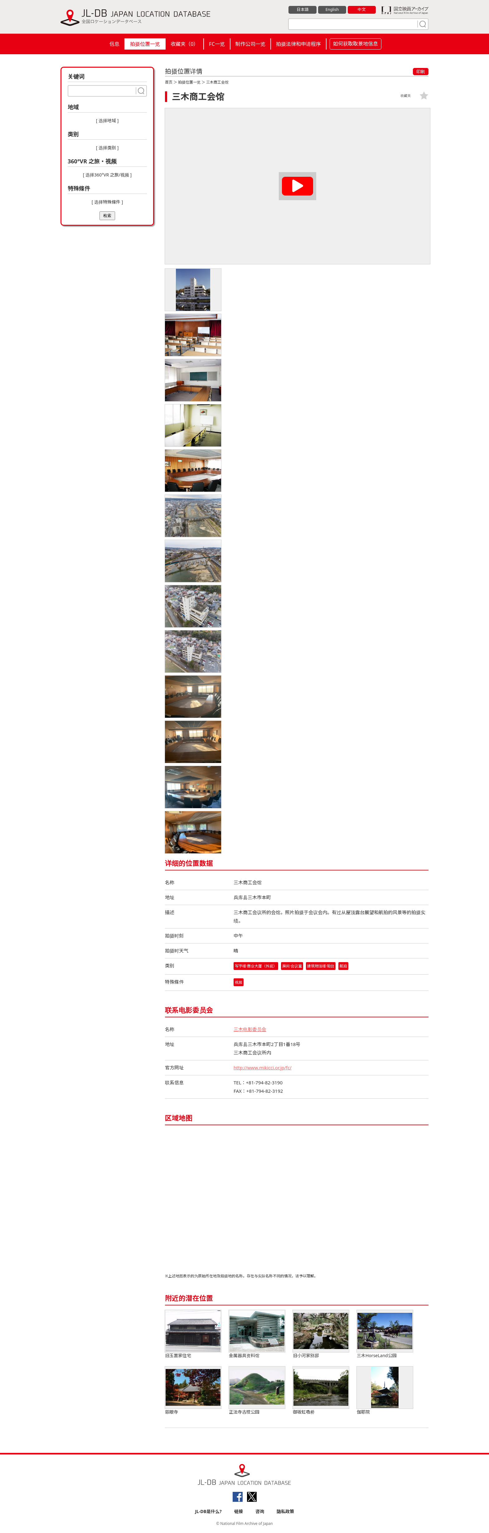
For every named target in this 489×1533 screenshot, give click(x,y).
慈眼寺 (193, 1391)
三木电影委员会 (250, 1029)
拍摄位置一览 (145, 44)
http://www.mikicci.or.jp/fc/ (263, 1068)
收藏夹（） (184, 44)
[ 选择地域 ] (107, 120)
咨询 (259, 1512)
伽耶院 (385, 1391)
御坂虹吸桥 (321, 1391)
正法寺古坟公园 (257, 1391)
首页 (168, 82)
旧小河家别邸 (321, 1334)
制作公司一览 (250, 44)
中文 (362, 9)
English (332, 9)
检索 (107, 215)
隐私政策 (285, 1512)
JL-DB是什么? (208, 1512)
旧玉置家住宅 (193, 1334)
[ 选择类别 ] (107, 148)
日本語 (303, 9)
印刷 (420, 72)
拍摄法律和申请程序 (298, 44)
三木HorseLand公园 (385, 1334)
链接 (238, 1512)
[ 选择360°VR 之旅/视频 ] (107, 175)
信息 (114, 44)
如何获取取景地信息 (355, 43)
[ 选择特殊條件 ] (107, 202)
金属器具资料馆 (257, 1334)
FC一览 (217, 44)
